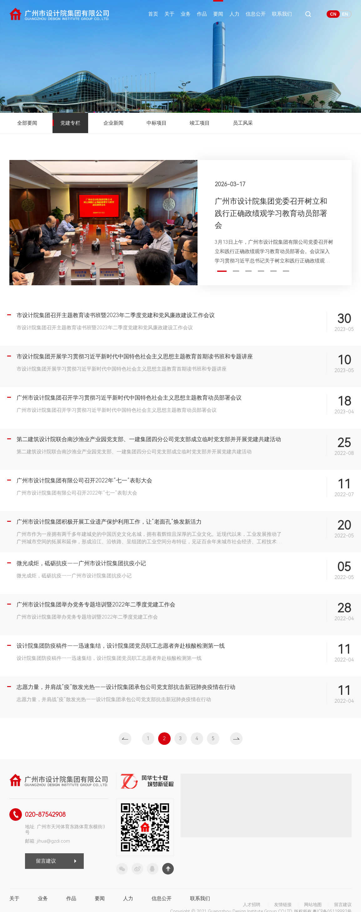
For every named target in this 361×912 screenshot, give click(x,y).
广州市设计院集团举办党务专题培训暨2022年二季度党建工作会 (96, 604)
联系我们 (282, 14)
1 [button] (222, 271)
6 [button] (286, 271)
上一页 (125, 738)
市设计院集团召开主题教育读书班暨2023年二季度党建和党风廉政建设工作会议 (116, 315)
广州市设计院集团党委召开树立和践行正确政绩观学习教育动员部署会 (271, 213)
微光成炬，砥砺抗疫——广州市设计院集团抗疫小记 (81, 563)
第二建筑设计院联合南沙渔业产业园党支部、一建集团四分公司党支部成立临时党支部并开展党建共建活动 (149, 439)
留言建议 (46, 861)
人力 (234, 14)
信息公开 (256, 14)
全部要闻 (27, 123)
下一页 (236, 738)
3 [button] (248, 271)
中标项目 (157, 123)
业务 (186, 14)
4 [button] (261, 271)
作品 (202, 14)
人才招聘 (251, 904)
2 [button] (236, 271)
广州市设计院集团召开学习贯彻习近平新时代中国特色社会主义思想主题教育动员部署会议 (129, 397)
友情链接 (283, 904)
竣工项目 (200, 123)
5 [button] (273, 271)
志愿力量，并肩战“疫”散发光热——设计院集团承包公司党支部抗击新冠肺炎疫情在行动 (126, 687)
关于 (169, 14)
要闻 (218, 14)
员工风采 (243, 123)
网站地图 (313, 904)
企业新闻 (113, 123)
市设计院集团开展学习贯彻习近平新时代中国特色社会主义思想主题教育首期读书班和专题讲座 (135, 356)
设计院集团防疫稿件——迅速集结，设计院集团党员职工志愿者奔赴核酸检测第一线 (121, 645)
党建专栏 (70, 123)
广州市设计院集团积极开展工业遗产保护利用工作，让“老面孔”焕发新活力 (109, 521)
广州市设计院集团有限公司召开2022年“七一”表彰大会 (84, 480)
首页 (153, 14)
